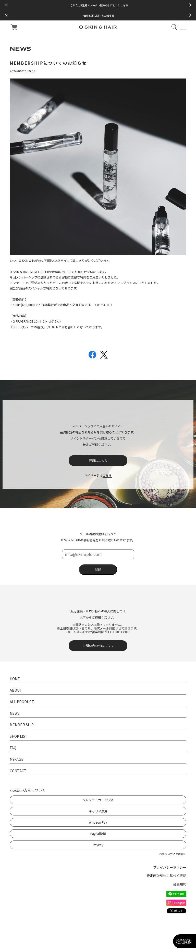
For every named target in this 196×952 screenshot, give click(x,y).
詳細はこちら (98, 460)
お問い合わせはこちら (98, 645)
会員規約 (179, 884)
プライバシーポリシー (169, 867)
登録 (98, 569)
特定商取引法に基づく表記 (166, 875)
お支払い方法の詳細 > (172, 854)
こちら (107, 475)
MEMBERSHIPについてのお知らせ (48, 63)
